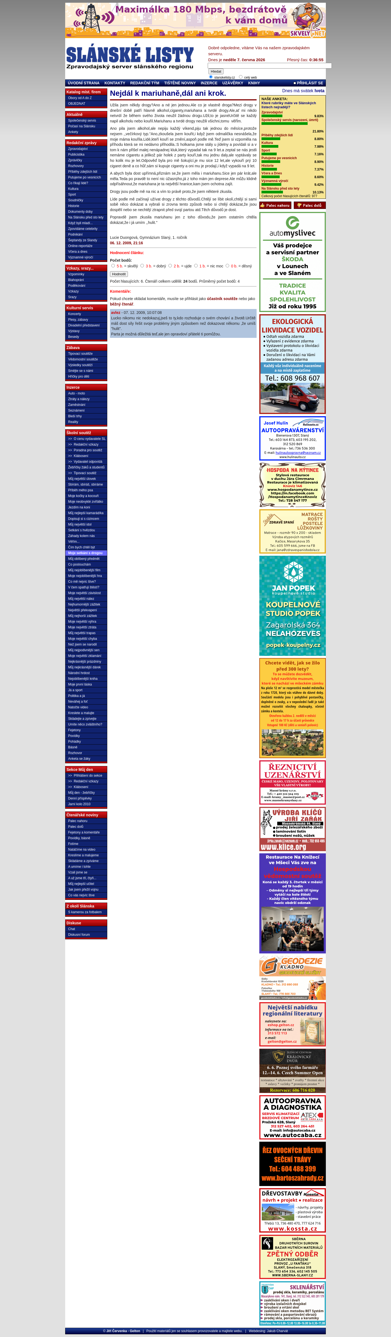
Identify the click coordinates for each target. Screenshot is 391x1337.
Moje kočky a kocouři (83, 496)
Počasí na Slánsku (81, 126)
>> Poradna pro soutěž (85, 450)
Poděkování (76, 286)
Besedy (73, 337)
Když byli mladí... (80, 223)
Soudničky (75, 200)
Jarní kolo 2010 (79, 804)
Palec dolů (75, 827)
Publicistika (76, 154)
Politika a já (76, 696)
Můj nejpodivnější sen (83, 650)
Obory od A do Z (80, 98)
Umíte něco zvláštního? (85, 724)
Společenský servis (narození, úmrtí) (289, 120)
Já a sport (75, 690)
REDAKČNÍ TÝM (144, 83)
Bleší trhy (75, 416)
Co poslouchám (79, 564)
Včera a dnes (77, 252)
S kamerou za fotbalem (85, 912)
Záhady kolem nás (81, 536)
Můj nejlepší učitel (81, 884)
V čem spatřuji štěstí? (83, 587)
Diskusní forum (79, 935)
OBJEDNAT (76, 104)
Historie (73, 206)
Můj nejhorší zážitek (82, 616)
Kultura (73, 189)
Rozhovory (76, 166)
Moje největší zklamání (84, 656)
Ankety (73, 132)
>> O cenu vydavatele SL (87, 439)
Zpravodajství (78, 149)
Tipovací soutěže (80, 354)
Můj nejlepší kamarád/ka (85, 513)
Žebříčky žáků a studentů (86, 467)
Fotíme (73, 844)
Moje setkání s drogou (85, 553)
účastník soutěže (222, 299)
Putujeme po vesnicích (84, 177)
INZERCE (209, 83)
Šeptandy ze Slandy (82, 240)
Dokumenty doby (80, 212)
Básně (72, 747)
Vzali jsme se (77, 872)
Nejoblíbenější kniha (82, 679)
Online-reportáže (80, 246)
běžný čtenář (121, 304)
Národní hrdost (79, 673)
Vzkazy (73, 291)
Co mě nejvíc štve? (82, 581)
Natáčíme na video (81, 849)
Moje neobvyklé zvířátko (85, 502)
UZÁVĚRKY (232, 83)
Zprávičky (75, 160)
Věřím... (74, 542)
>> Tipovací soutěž (82, 473)
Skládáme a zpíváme (83, 861)
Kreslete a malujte (81, 713)
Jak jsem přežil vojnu (83, 889)
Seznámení (76, 410)
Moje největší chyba (82, 639)
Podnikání (75, 234)
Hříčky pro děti (78, 376)
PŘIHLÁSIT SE (308, 83)
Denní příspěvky (80, 798)
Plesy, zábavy (78, 320)
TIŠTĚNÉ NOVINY (180, 83)
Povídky (74, 736)
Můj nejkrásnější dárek (84, 667)
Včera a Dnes (271, 173)
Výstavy (74, 331)
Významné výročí (80, 257)
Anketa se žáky (79, 759)
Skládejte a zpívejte (82, 719)
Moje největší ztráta (82, 627)
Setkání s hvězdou (81, 530)
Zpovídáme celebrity (82, 229)
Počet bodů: (121, 260)
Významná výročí (274, 181)
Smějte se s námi (80, 371)
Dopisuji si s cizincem (83, 519)
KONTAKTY (115, 83)
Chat (71, 929)
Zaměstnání (76, 405)
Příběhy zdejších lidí (82, 172)
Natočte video (78, 707)
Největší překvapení (82, 610)
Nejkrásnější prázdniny (84, 661)
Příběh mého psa (80, 490)
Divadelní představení (84, 325)
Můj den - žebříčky (81, 793)
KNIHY (254, 83)
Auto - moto (76, 393)
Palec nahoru (77, 821)
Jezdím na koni (79, 507)
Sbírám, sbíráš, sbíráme (85, 484)
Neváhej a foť (78, 701)
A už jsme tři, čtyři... (82, 878)
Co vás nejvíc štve (81, 895)
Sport (72, 194)
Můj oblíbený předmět (83, 559)
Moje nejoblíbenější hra (85, 576)
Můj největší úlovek (82, 479)
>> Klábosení (78, 456)
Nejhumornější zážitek (84, 604)
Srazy (72, 297)
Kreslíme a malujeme (83, 855)
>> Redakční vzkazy (83, 444)
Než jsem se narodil (82, 644)
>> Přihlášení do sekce (85, 775)
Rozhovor (75, 753)
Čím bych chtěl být (81, 547)
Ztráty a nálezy (79, 399)
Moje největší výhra (82, 621)
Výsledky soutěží (80, 365)
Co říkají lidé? (78, 183)
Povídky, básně (79, 838)
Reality (73, 422)
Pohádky (74, 741)
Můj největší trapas (82, 633)
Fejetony (74, 730)
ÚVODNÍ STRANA (84, 83)
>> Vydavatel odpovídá (85, 462)
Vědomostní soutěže (83, 359)
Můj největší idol (80, 524)
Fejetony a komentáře (84, 832)
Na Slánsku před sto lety (85, 217)
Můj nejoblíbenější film (84, 570)
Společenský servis (82, 120)
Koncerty (74, 314)
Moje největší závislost (84, 593)
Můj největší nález (81, 599)
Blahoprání (76, 280)
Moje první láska (80, 684)
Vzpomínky (76, 274)
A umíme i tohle (79, 867)
